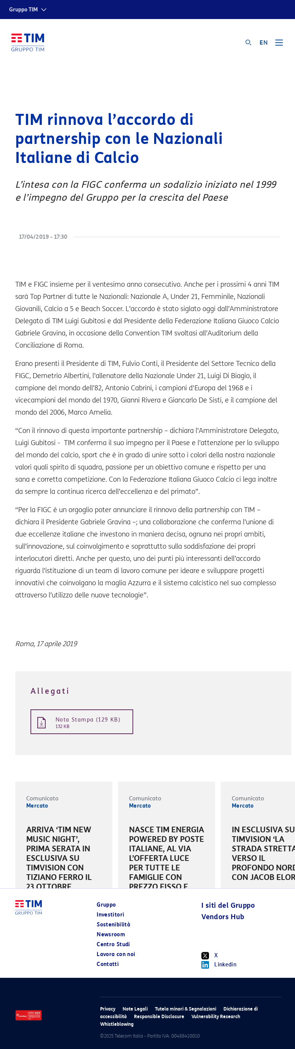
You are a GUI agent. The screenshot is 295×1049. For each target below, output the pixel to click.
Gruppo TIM (23, 9)
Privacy (107, 1009)
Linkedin (218, 965)
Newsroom (111, 934)
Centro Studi (113, 944)
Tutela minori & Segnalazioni (185, 1009)
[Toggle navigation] (279, 45)
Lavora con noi (116, 954)
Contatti (108, 964)
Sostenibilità (113, 924)
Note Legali (135, 1009)
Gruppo (106, 905)
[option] (63, 859)
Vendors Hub (222, 917)
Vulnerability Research (215, 1016)
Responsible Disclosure (159, 1016)
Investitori (110, 915)
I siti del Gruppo (228, 905)
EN (264, 42)
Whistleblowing (117, 1024)
